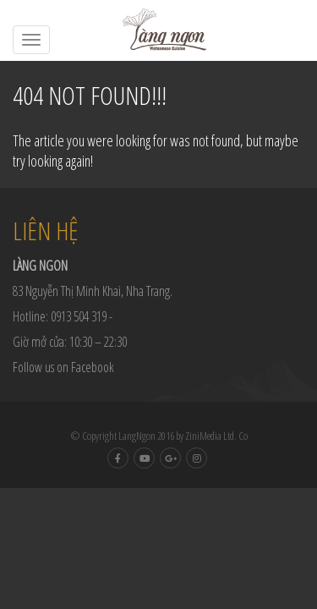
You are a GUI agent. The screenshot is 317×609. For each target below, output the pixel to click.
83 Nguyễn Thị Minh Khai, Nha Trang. (92, 291)
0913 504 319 (79, 316)
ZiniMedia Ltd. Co (216, 435)
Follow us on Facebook (63, 367)
